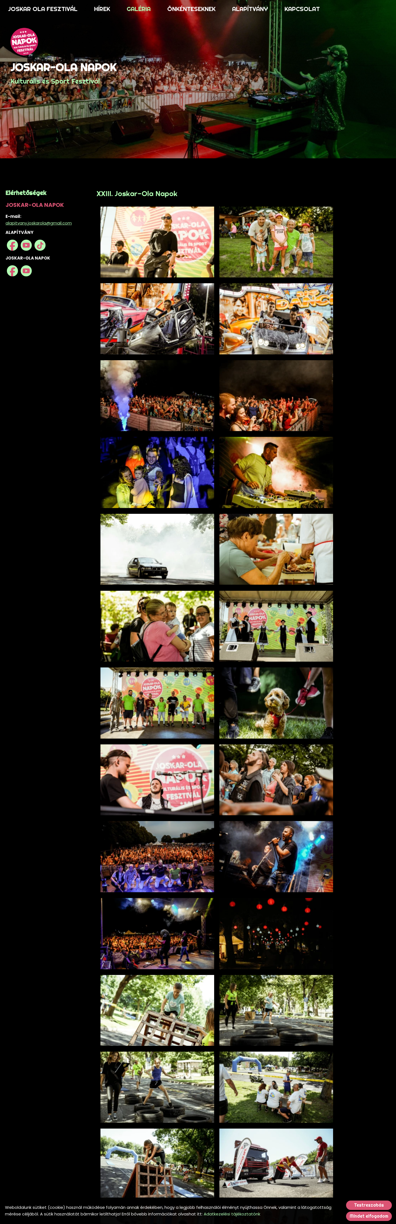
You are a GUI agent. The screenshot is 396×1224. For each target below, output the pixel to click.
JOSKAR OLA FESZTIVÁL (43, 9)
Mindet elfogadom (369, 1216)
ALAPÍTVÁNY (250, 9)
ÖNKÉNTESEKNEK (191, 9)
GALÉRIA (139, 9)
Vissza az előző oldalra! (134, 1186)
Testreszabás (369, 1205)
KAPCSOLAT (302, 9)
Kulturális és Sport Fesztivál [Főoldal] (66, 74)
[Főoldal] (66, 43)
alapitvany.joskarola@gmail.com (39, 223)
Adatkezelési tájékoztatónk (232, 1214)
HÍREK (102, 9)
